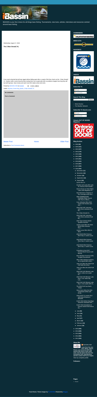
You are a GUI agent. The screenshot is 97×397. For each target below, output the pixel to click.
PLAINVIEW (51, 392)
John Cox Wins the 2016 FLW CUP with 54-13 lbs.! (85, 264)
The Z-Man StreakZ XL (83, 213)
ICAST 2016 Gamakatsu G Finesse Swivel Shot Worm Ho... (85, 306)
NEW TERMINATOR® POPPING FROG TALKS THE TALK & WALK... (84, 198)
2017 (76, 166)
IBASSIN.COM (13, 86)
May (78, 316)
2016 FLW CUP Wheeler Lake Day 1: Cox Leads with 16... (85, 283)
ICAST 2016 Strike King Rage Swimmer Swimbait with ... (85, 301)
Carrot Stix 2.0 (81, 182)
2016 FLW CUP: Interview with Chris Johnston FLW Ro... (85, 209)
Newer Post (8, 142)
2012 (76, 336)
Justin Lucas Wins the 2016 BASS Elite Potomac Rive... (85, 226)
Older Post (64, 142)
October (79, 175)
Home (36, 142)
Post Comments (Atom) (17, 145)
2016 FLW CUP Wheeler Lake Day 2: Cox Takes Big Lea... (85, 278)
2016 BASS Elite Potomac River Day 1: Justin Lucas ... (85, 246)
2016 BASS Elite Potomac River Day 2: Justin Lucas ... (85, 241)
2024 (76, 149)
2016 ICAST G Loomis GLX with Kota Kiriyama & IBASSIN (84, 297)
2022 (76, 154)
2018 (76, 163)
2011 (76, 338)
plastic (21, 88)
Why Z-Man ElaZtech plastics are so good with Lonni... (85, 260)
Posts (76, 90)
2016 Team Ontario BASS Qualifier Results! (84, 221)
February (79, 323)
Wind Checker (79, 104)
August (79, 180)
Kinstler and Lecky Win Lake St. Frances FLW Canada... (85, 185)
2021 (76, 156)
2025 (76, 146)
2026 (76, 144)
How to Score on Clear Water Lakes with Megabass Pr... (85, 189)
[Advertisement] (36, 37)
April (78, 318)
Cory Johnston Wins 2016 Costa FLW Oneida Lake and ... (84, 203)
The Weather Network (81, 106)
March (79, 320)
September (80, 178)
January (79, 325)
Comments (78, 92)
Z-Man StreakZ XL (29, 88)
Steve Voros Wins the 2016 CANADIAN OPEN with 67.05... (84, 291)
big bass (10, 88)
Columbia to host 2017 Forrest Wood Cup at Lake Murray (85, 252)
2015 (76, 328)
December (80, 170)
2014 (76, 331)
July (78, 311)
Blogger (65, 392)
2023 (76, 151)
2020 (76, 159)
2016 (76, 168)
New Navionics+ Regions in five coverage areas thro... (85, 193)
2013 (76, 333)
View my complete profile (80, 357)
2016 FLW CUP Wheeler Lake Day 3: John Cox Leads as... (85, 273)
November (80, 173)
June (78, 313)
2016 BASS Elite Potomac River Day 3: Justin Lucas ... (85, 235)
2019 (76, 161)
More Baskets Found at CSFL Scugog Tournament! (85, 256)
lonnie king (16, 88)
